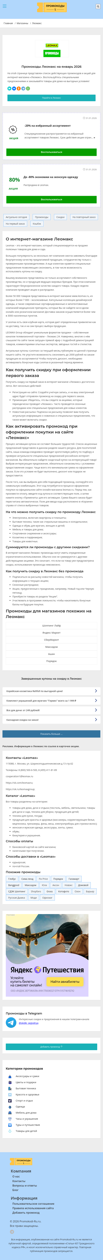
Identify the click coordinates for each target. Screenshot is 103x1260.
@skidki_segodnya (28, 1023)
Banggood (13, 885)
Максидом (30, 885)
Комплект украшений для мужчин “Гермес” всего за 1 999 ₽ (41, 700)
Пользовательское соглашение (33, 1204)
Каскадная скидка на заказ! (22, 719)
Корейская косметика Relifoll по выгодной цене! (34, 691)
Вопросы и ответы (24, 1185)
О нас (16, 1176)
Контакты (18, 1181)
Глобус (12, 878)
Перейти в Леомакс (51, 97)
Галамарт (74, 878)
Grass (50, 891)
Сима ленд (27, 878)
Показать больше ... (51, 733)
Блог (15, 1190)
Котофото (63, 891)
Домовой (83, 885)
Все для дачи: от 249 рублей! (23, 710)
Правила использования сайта (33, 1208)
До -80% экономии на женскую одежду (50, 177)
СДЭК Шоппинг (16, 891)
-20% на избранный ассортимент (47, 125)
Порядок (58, 878)
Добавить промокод (51, 1046)
